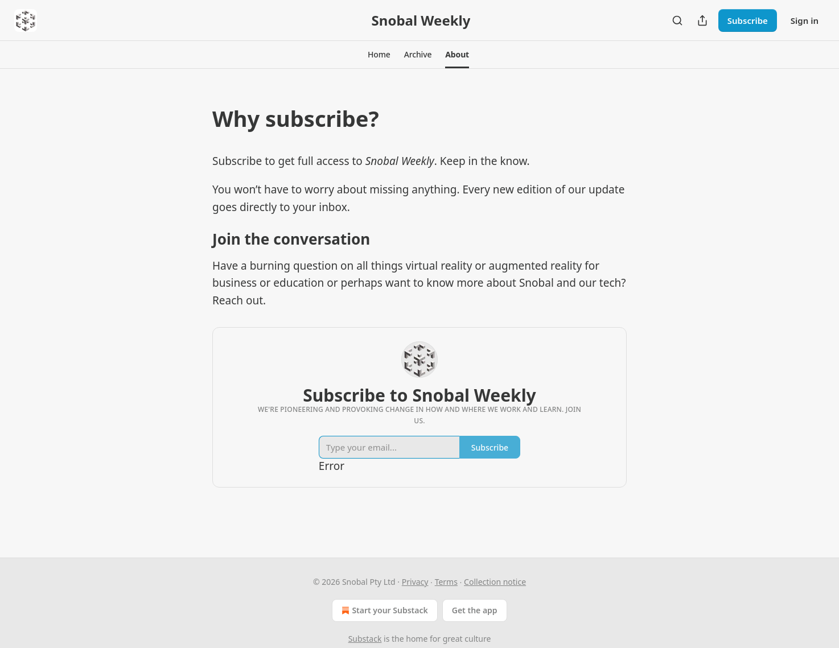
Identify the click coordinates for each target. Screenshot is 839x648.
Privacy (415, 581)
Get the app (474, 610)
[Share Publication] (702, 20)
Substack (365, 638)
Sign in (805, 20)
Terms (446, 581)
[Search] (677, 20)
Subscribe (747, 20)
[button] (379, 54)
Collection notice (495, 581)
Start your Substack (383, 610)
